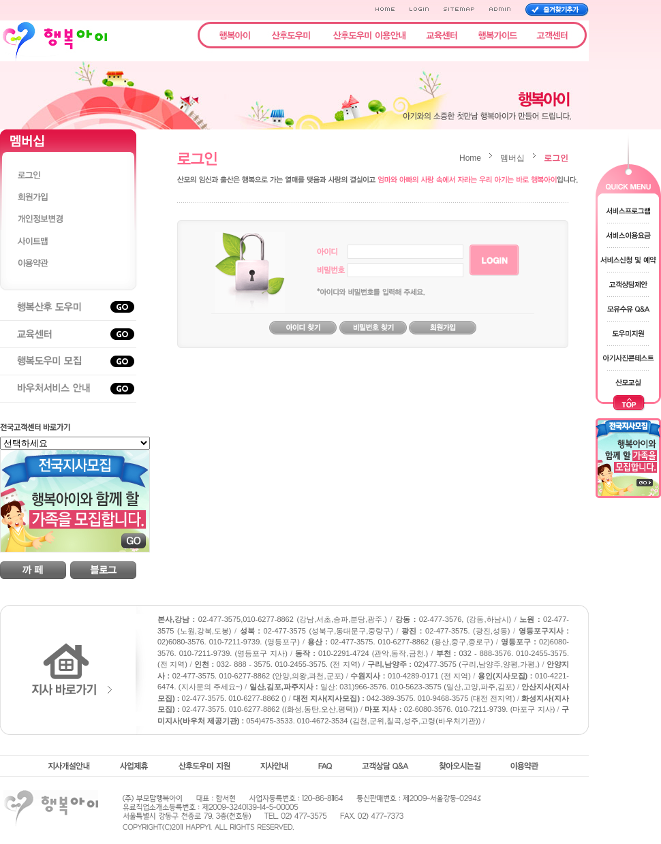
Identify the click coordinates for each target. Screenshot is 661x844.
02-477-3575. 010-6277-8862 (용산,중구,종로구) (400, 642)
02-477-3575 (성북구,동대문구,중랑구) (316, 631)
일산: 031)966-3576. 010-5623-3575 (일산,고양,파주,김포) (382, 687)
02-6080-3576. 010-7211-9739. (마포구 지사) (460, 709)
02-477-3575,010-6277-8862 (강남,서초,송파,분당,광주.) (272, 619)
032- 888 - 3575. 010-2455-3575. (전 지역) (277, 664)
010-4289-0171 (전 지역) (410, 676)
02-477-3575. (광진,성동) (455, 631)
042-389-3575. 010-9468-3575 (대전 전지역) (404, 698)
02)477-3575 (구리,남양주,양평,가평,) (453, 664)
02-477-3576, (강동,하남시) (453, 619)
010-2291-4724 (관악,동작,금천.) (361, 653)
